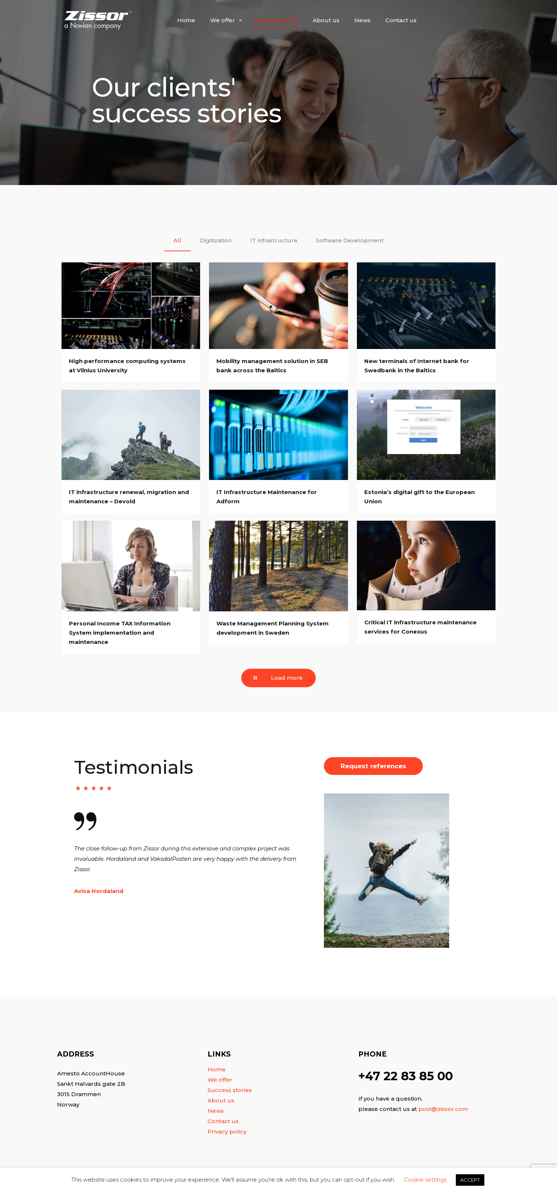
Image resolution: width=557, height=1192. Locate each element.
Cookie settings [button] (425, 1179)
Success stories (230, 1090)
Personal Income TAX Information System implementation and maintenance (119, 632)
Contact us (223, 1121)
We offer (220, 1079)
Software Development (350, 240)
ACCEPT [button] (470, 1180)
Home (217, 1069)
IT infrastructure (274, 240)
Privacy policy (227, 1131)
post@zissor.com (443, 1108)
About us (221, 1100)
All (177, 240)
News (216, 1110)
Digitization (216, 240)
